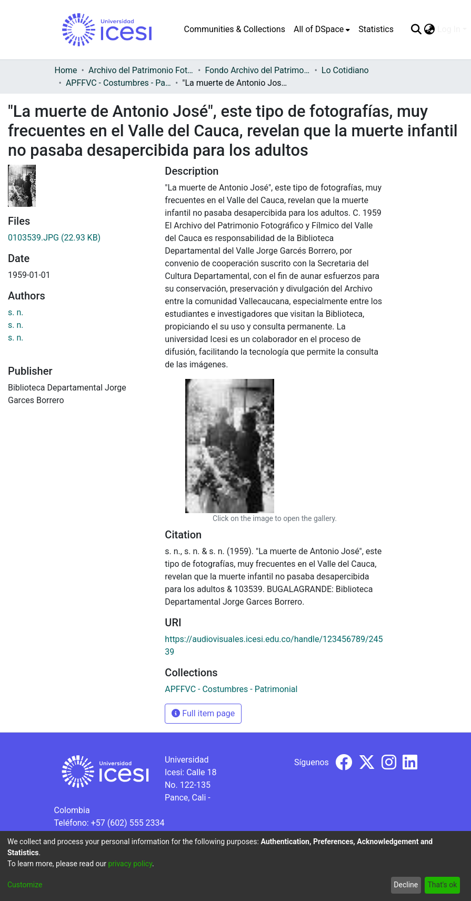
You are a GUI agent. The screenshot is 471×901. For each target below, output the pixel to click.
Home (66, 70)
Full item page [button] (203, 713)
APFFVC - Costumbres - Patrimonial (118, 83)
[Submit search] (416, 29)
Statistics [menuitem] (376, 29)
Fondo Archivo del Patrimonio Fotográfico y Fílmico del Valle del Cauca (257, 70)
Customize (24, 884)
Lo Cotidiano (345, 70)
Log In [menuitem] (448, 29)
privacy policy (130, 863)
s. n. (16, 312)
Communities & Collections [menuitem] (234, 29)
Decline (406, 884)
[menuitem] (322, 29)
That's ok (442, 884)
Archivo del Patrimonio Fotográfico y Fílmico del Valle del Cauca (141, 70)
